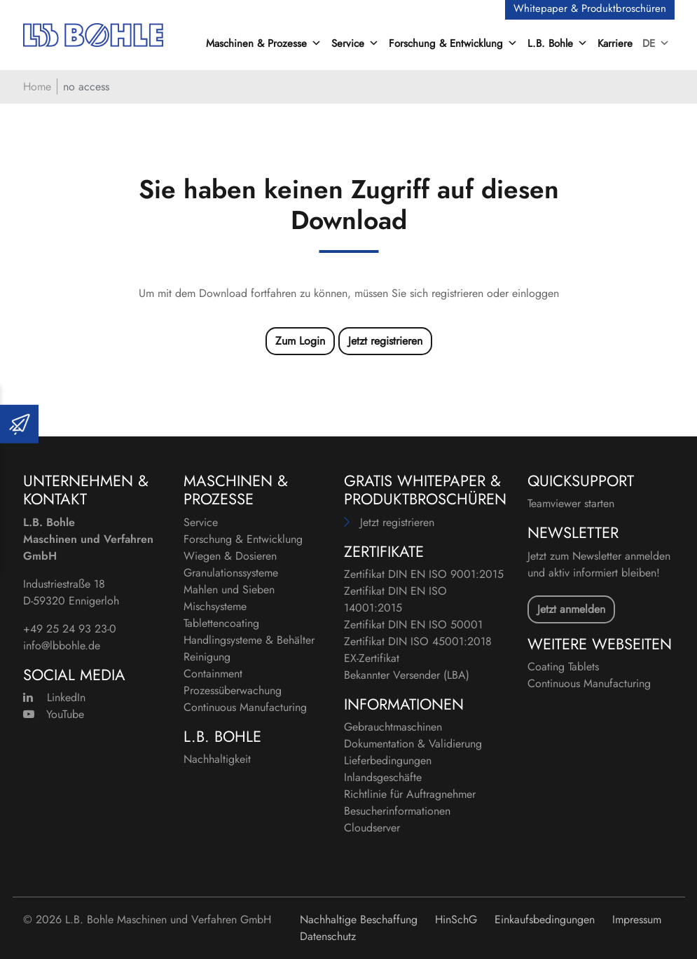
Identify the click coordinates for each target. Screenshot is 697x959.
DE (656, 43)
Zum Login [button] (300, 341)
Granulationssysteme (231, 573)
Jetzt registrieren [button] (385, 341)
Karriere (615, 43)
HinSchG (456, 919)
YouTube (53, 714)
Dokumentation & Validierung (413, 744)
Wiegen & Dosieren (230, 556)
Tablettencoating (221, 623)
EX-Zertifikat (371, 658)
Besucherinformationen (397, 811)
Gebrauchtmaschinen (393, 727)
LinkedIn (54, 697)
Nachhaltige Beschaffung (358, 919)
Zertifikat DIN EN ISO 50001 (413, 624)
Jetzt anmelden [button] (571, 609)
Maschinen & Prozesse (236, 489)
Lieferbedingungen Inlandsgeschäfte (388, 768)
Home (37, 86)
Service (201, 522)
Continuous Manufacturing (245, 707)
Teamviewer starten (570, 503)
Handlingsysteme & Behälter (249, 640)
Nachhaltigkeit (217, 759)
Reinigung (207, 657)
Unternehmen (78, 480)
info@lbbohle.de (61, 645)
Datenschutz (328, 936)
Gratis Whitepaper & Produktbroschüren (425, 489)
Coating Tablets (563, 666)
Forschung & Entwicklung (243, 539)
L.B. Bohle (222, 736)
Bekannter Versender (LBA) (406, 675)
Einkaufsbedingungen (545, 919)
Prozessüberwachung (233, 690)
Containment (213, 673)
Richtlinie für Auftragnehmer (410, 794)
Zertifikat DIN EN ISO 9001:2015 (424, 574)
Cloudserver (372, 828)
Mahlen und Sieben (229, 589)
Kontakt (55, 499)
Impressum (636, 919)
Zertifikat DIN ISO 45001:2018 (418, 641)
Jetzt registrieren (397, 522)
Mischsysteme (215, 606)
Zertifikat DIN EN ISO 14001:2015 (395, 599)
